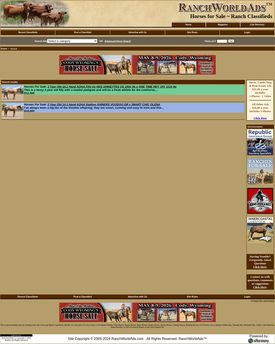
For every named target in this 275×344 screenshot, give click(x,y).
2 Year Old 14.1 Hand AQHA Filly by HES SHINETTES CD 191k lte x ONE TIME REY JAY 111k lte (112, 86)
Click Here (260, 118)
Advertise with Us (137, 32)
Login (247, 32)
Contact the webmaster (262, 301)
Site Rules (192, 32)
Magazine (223, 24)
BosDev (8, 340)
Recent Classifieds (27, 32)
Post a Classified (82, 32)
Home (188, 24)
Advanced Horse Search (118, 41)
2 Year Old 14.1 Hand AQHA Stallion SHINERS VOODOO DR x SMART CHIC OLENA (104, 104)
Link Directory (257, 24)
